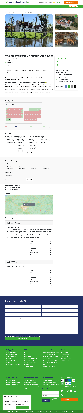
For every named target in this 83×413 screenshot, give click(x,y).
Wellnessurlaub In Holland (48, 372)
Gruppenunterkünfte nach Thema (49, 374)
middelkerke (24, 12)
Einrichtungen (23, 71)
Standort (37, 71)
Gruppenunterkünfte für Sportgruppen (32, 386)
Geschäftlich (34, 6)
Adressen (8, 362)
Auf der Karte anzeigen (29, 204)
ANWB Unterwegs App (28, 366)
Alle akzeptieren (22, 407)
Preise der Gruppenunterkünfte (12, 354)
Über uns (26, 354)
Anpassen (10, 407)
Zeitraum (20, 6)
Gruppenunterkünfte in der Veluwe (13, 382)
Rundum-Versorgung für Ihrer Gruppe (13, 364)
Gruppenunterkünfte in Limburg (12, 380)
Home (6, 12)
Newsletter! (26, 364)
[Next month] (40, 104)
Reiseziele (8, 6)
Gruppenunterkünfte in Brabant (12, 394)
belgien (10, 12)
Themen (14, 6)
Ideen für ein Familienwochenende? (31, 384)
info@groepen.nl (65, 360)
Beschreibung (9, 71)
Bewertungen (44, 71)
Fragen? (50, 71)
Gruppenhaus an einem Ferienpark (50, 360)
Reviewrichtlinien (65, 411)
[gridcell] (22, 117)
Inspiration (41, 2)
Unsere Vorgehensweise (11, 352)
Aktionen (26, 6)
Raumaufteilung (31, 71)
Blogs (46, 2)
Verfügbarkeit (16, 71)
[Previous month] (7, 104)
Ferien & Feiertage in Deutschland (31, 368)
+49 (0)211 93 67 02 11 (66, 358)
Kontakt (50, 2)
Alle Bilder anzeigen (71, 44)
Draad (76, 407)
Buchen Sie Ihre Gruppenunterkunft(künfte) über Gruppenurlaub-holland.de (30, 358)
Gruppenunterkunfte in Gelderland (13, 386)
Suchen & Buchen (71, 2)
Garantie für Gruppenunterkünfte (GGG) (43, 411)
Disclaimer (57, 411)
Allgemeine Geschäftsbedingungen (31, 362)
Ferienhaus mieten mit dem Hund (49, 366)
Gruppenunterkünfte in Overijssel (12, 384)
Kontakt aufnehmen (22, 338)
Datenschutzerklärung (28, 411)
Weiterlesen (29, 92)
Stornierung (8, 358)
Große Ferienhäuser (47, 368)
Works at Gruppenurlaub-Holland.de (31, 370)
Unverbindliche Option (10, 360)
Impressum (74, 411)
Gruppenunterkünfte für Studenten (31, 392)
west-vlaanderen (16, 12)
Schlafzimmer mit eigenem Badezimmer (51, 370)
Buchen (25, 352)
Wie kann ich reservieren (11, 356)
